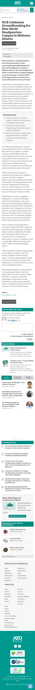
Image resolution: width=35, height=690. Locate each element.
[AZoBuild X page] (19, 646)
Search (6, 609)
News (11, 17)
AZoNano (7, 571)
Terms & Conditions (10, 616)
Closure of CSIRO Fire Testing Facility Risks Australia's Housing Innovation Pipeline (18, 473)
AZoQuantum (22, 571)
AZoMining (7, 580)
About (6, 606)
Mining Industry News (17, 547)
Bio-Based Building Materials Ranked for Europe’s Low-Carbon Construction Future (18, 489)
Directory (7, 594)
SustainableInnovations (17, 377)
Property (20, 589)
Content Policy (8, 623)
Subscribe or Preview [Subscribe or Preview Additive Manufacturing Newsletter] (16, 531)
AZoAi (19, 573)
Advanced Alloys (15, 538)
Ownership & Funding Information (10, 626)
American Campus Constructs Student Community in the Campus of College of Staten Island (18, 120)
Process (20, 592)
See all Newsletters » (8, 556)
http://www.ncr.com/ (9, 295)
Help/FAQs (21, 601)
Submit (29, 339)
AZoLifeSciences (23, 578)
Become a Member (23, 596)
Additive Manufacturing (17, 529)
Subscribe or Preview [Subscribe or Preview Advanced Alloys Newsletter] (16, 540)
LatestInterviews (7, 377)
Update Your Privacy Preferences (17, 684)
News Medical (22, 575)
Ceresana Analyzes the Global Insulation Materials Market (16, 455)
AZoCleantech (8, 575)
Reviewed (7, 56)
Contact (6, 611)
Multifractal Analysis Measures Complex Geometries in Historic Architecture (17, 481)
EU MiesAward (28, 377)
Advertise (7, 613)
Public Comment (27, 334)
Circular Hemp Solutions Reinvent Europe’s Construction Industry (18, 447)
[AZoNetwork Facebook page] (15, 646)
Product (6, 601)
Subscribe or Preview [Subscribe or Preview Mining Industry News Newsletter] (16, 549)
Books (6, 599)
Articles (6, 592)
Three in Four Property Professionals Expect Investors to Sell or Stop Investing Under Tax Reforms (18, 464)
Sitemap (20, 604)
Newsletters (21, 599)
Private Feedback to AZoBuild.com (22, 336)
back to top (29, 632)
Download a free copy (17, 516)
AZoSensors (21, 568)
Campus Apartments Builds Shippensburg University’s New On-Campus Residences (18, 128)
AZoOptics (7, 578)
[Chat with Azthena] (30, 686)
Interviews (7, 596)
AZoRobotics (8, 573)
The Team (21, 594)
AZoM (6, 568)
